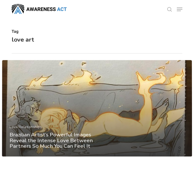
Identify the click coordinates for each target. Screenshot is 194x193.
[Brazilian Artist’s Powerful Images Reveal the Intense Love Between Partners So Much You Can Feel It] (97, 114)
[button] (179, 9)
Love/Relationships (26, 132)
